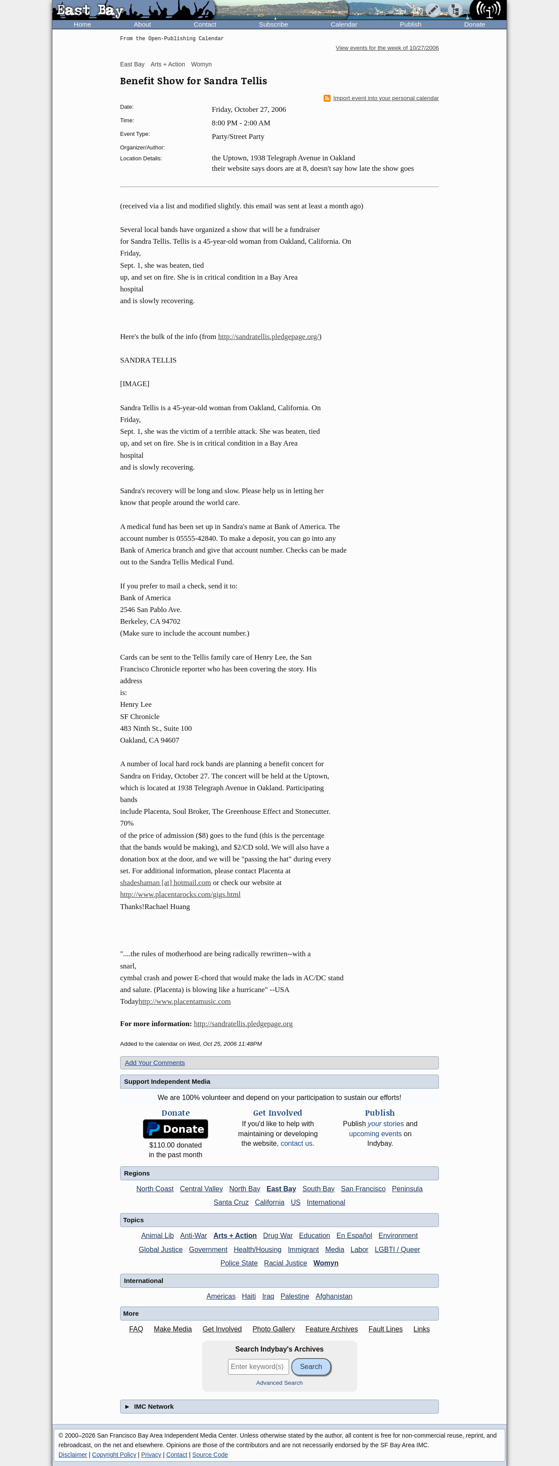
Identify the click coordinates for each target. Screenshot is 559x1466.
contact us (297, 1143)
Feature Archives (332, 1329)
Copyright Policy (114, 1454)
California (270, 1202)
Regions (137, 1173)
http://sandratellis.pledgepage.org (243, 1024)
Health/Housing (257, 1249)
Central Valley (201, 1189)
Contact (204, 24)
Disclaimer (73, 1454)
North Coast (154, 1189)
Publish (410, 24)
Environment (398, 1235)
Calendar (344, 24)
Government (208, 1249)
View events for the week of (387, 48)
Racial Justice (285, 1263)
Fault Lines (386, 1329)
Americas (221, 1296)
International (326, 1202)
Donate (474, 24)
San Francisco (363, 1189)
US (295, 1202)
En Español (354, 1235)
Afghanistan (334, 1296)
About (142, 24)
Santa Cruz (231, 1202)
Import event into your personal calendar (381, 98)
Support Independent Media (167, 1081)
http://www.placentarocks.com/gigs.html (180, 894)
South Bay (319, 1189)
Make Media (173, 1329)
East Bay (132, 64)
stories (386, 1123)
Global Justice (161, 1249)
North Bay (244, 1189)
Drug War (278, 1235)
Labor (360, 1249)
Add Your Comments (155, 1062)
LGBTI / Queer (397, 1249)
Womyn (201, 64)
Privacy (151, 1454)
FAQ (136, 1329)
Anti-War (193, 1235)
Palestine (294, 1296)
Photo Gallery (273, 1329)
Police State (239, 1263)
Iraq (268, 1296)
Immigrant (303, 1249)
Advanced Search (279, 1383)
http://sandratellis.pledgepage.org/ (268, 336)
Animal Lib (157, 1235)
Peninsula (407, 1189)
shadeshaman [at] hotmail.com (165, 882)
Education (314, 1235)
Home (82, 24)
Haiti (249, 1296)
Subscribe (273, 24)
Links (422, 1329)
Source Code (210, 1454)
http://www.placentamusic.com (184, 1001)
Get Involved (222, 1329)
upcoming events (375, 1134)
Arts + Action (168, 64)
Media (335, 1249)
